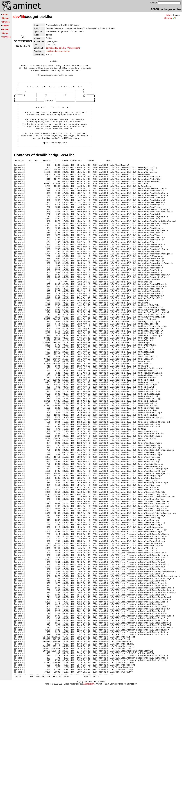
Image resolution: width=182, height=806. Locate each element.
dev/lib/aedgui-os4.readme (58, 51)
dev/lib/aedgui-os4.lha (56, 48)
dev (16, 16)
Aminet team (89, 805)
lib (23, 16)
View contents (73, 48)
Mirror (169, 15)
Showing (168, 18)
